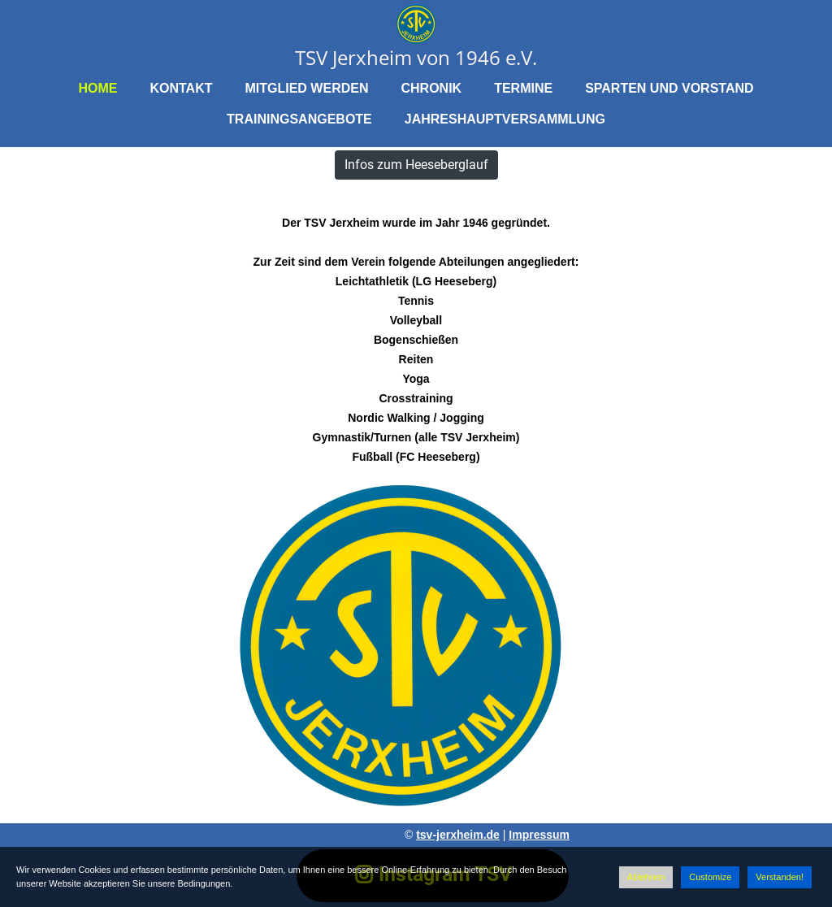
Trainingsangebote (299, 119)
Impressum (539, 834)
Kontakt (181, 88)
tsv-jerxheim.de (458, 834)
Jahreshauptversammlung (505, 119)
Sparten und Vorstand (669, 88)
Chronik (431, 88)
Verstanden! (780, 877)
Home (97, 88)
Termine (523, 88)
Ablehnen (646, 877)
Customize (710, 877)
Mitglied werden (306, 88)
